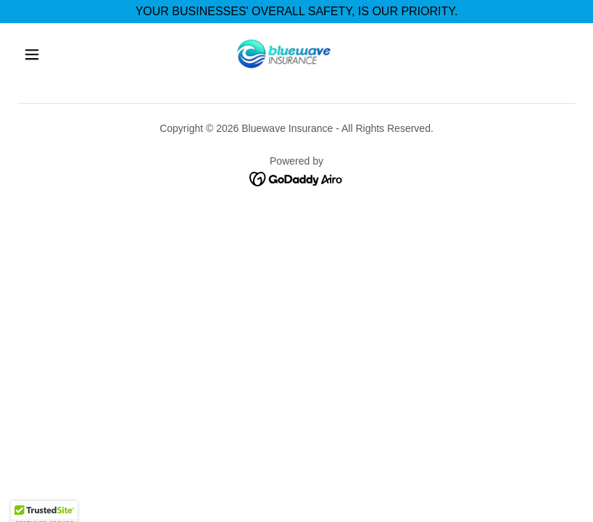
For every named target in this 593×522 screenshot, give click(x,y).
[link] (283, 53)
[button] (31, 54)
